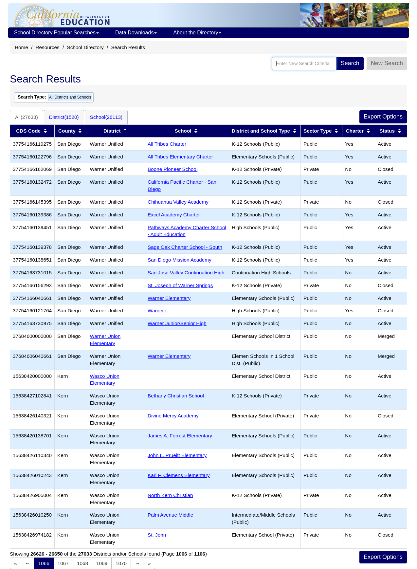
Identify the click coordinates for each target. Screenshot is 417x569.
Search (350, 63)
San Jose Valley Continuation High (186, 272)
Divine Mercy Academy (173, 415)
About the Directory (197, 32)
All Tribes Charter (167, 144)
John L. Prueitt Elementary (177, 455)
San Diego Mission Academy (179, 260)
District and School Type (261, 131)
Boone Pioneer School (172, 169)
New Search (387, 63)
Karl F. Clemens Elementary (179, 475)
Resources (48, 47)
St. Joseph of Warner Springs (180, 285)
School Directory (85, 47)
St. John (157, 535)
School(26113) (106, 117)
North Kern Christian (170, 495)
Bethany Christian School (176, 395)
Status (387, 131)
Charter (355, 131)
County (67, 131)
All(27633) (26, 117)
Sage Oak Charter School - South (185, 247)
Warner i (157, 310)
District (112, 131)
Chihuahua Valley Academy (178, 202)
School (183, 131)
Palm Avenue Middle (170, 515)
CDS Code (28, 131)
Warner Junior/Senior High (177, 323)
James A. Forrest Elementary (180, 435)
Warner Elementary (169, 298)
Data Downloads (136, 32)
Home (21, 47)
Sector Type (317, 131)
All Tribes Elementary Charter (180, 156)
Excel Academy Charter (174, 214)
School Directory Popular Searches (56, 32)
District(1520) (64, 117)
